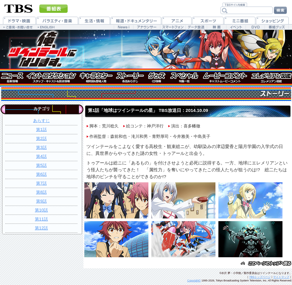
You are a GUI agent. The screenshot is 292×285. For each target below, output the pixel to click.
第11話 (41, 219)
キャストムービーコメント (225, 78)
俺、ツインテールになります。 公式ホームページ (41, 49)
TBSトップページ (260, 276)
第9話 (41, 201)
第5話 (41, 165)
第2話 (41, 138)
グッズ (157, 78)
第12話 (41, 228)
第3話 (41, 147)
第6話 (41, 174)
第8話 (41, 192)
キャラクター (95, 78)
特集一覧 (184, 78)
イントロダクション (50, 78)
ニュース (12, 78)
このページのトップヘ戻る (265, 263)
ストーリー (129, 78)
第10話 (41, 210)
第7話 (41, 183)
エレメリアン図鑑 (271, 78)
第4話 (41, 156)
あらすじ (41, 120)
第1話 (41, 129)
